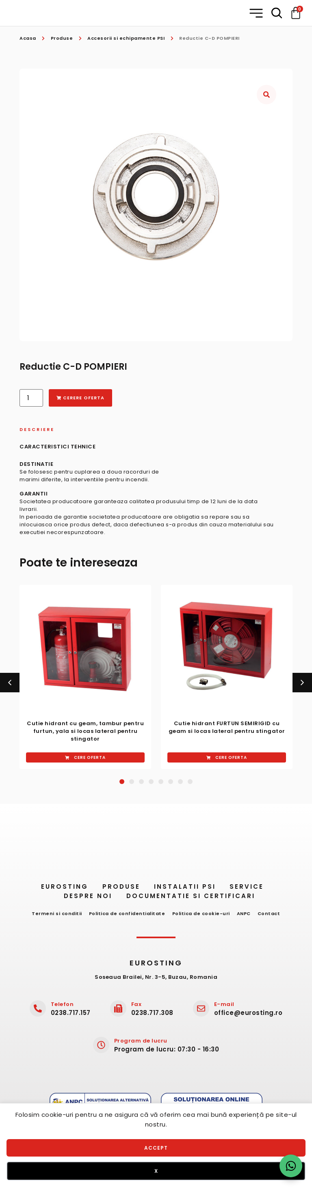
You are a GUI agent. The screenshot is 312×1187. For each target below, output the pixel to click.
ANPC (247, 916)
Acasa (28, 38)
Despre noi (87, 898)
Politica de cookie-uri (201, 916)
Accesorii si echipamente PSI (126, 38)
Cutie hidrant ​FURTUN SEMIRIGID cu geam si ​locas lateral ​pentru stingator (227, 727)
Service (254, 889)
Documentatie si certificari (194, 898)
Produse (62, 38)
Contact (274, 916)
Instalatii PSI (186, 889)
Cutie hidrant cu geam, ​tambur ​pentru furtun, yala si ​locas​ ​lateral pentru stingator (85, 731)
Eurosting (55, 889)
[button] (256, 13)
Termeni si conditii (51, 916)
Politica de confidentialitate (124, 916)
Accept (156, 1147)
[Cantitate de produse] (31, 398)
